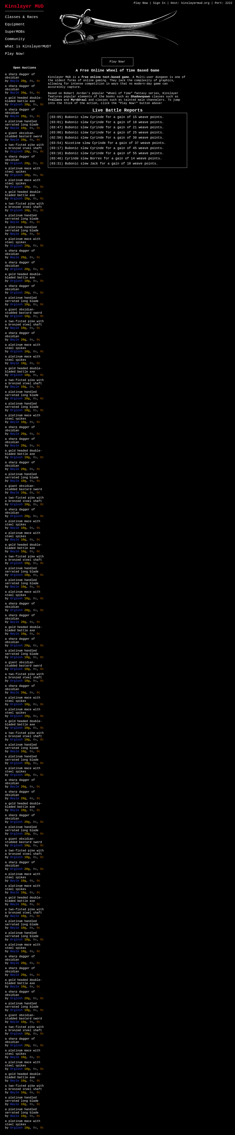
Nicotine (72, 143)
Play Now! (15, 54)
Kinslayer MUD (24, 6)
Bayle (15, 81)
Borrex (96, 158)
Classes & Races (21, 17)
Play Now (141, 3)
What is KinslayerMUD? (28, 46)
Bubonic (72, 117)
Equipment (15, 24)
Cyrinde (97, 117)
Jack (94, 163)
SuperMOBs (15, 32)
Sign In (159, 3)
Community (15, 39)
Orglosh (17, 104)
